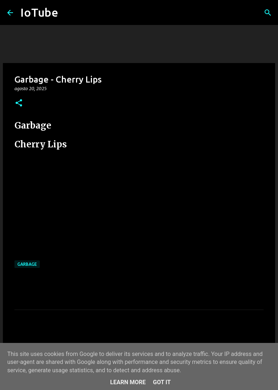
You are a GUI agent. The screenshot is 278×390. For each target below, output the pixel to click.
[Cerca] (268, 12)
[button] (18, 103)
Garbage (27, 264)
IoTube (39, 12)
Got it (161, 382)
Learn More (128, 382)
